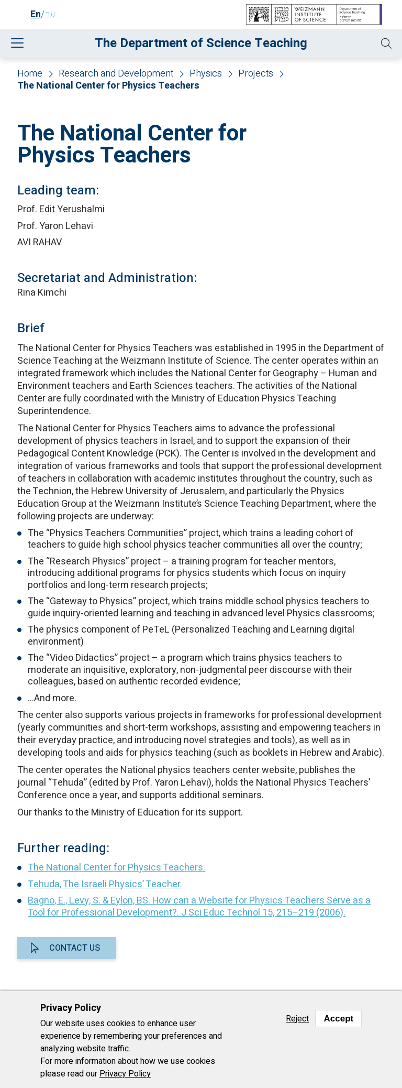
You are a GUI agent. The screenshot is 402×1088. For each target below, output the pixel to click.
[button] (386, 43)
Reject (297, 1019)
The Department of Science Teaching (201, 43)
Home (29, 74)
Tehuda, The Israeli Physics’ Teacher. (105, 884)
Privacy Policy (125, 1074)
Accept (338, 1019)
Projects (255, 74)
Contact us (74, 948)
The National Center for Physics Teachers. (116, 868)
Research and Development (116, 74)
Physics (205, 74)
